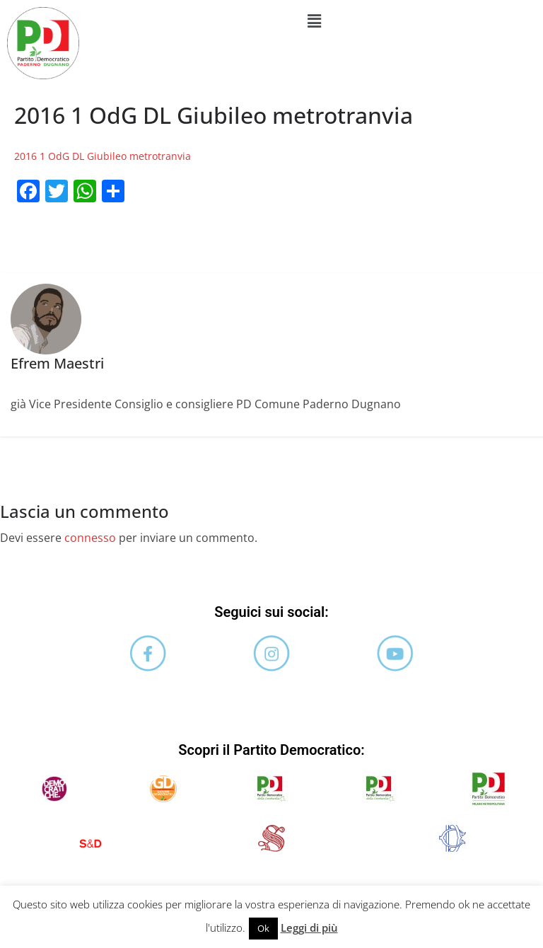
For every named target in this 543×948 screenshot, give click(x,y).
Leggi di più (309, 927)
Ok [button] (263, 928)
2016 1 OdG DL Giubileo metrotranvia (102, 156)
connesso (90, 537)
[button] (315, 20)
